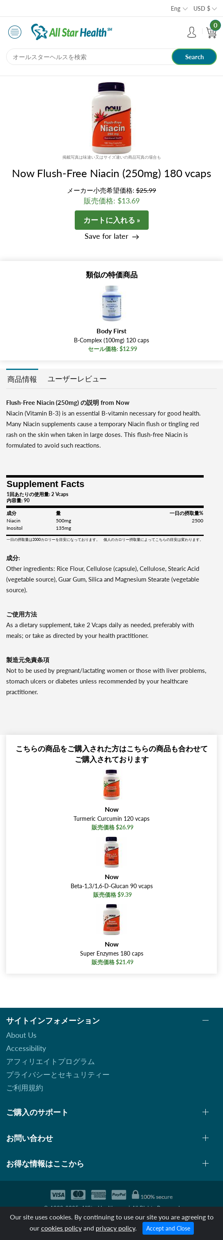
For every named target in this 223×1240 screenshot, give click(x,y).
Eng (175, 8)
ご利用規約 (24, 1087)
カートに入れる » (111, 219)
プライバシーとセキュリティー (58, 1074)
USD (201, 8)
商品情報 (22, 378)
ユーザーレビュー (77, 378)
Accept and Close (168, 1228)
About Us (21, 1034)
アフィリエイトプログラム (50, 1061)
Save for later (107, 236)
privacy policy (115, 1228)
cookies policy (61, 1228)
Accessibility (26, 1048)
